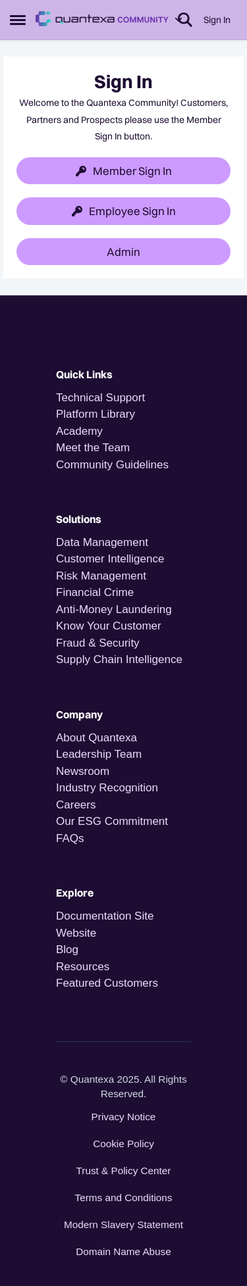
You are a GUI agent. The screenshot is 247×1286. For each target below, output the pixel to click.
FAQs (70, 838)
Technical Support (100, 397)
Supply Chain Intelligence (119, 659)
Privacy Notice (124, 1116)
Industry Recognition (107, 787)
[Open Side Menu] (17, 20)
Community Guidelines (112, 464)
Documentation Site (104, 916)
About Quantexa (96, 737)
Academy (81, 431)
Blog (67, 949)
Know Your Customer (108, 626)
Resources (82, 966)
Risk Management (101, 576)
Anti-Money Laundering (114, 609)
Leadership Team (99, 754)
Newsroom (82, 771)
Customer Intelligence (110, 559)
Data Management (102, 542)
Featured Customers (107, 983)
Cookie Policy (123, 1143)
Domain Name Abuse (123, 1251)
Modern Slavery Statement (123, 1224)
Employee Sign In (124, 211)
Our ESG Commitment (112, 821)
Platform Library (95, 414)
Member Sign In (124, 171)
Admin (123, 252)
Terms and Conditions (124, 1197)
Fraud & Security (98, 643)
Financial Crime (95, 592)
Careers (76, 805)
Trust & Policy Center (123, 1170)
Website (76, 933)
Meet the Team (93, 447)
